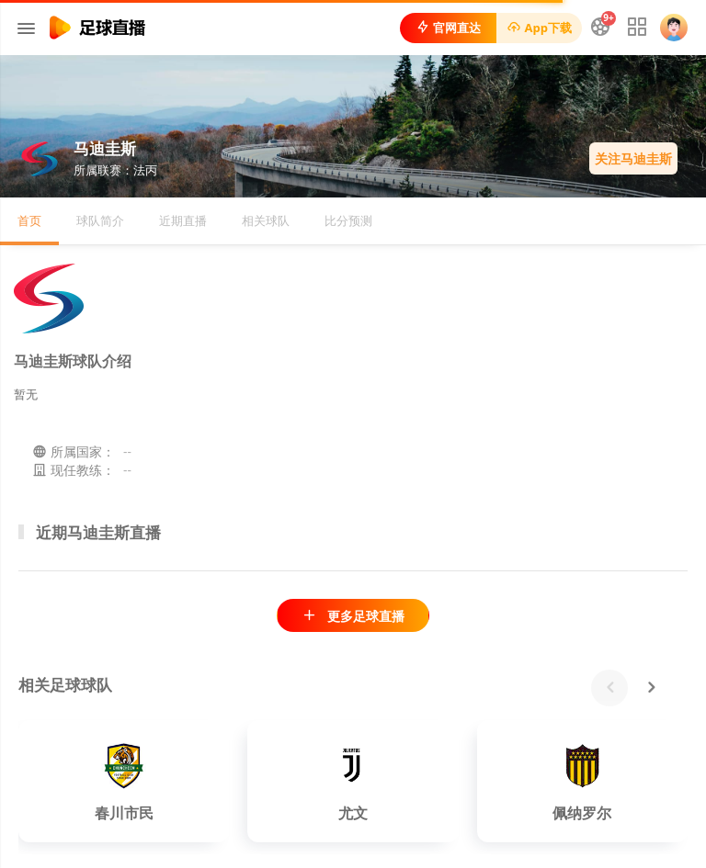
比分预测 (348, 220)
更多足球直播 (353, 616)
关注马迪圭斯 (633, 158)
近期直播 (183, 220)
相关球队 (266, 220)
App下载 (539, 27)
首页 (29, 220)
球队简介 (100, 220)
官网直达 (448, 27)
